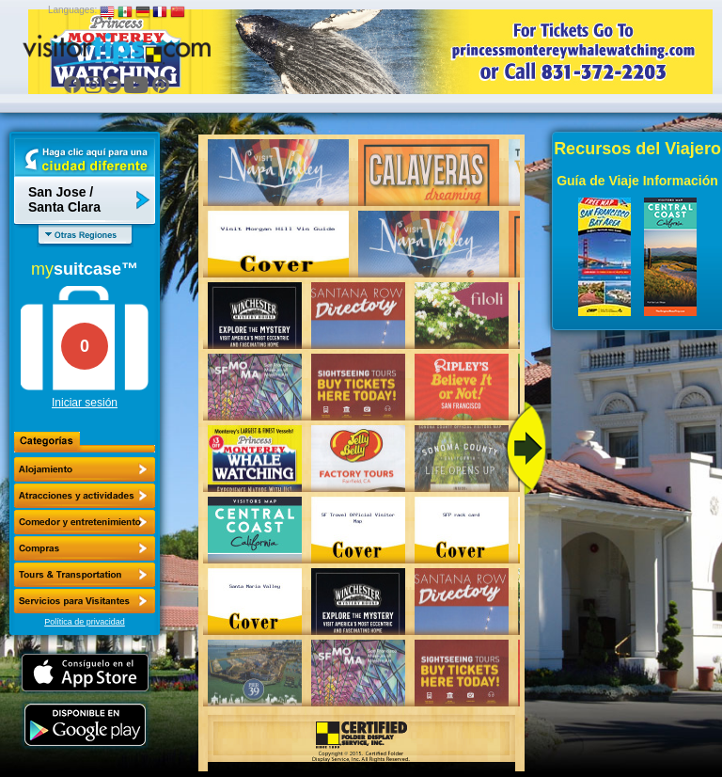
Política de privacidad (84, 621)
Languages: (72, 10)
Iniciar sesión (85, 402)
